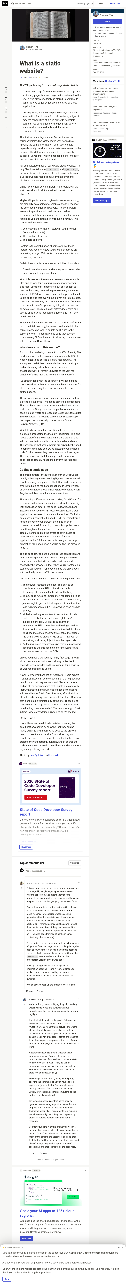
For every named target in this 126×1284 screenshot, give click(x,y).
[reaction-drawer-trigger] (6, 90)
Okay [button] (7, 1279)
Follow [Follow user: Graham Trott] (107, 21)
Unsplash (53, 755)
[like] (30, 991)
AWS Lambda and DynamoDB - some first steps (107, 127)
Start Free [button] (26, 1239)
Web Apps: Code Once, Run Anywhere (107, 111)
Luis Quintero (37, 755)
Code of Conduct (43, 1160)
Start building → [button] (102, 201)
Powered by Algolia (85, 4)
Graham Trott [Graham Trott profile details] (35, 999)
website (33, 77)
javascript (43, 77)
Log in (100, 3)
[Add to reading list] (6, 110)
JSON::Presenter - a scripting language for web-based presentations (107, 94)
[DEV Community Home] (5, 3)
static (24, 77)
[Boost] (6, 118)
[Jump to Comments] (6, 100)
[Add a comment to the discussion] (53, 872)
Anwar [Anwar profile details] (29, 883)
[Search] (12, 3)
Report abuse (58, 1160)
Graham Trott (32, 47)
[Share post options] (5, 127)
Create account (114, 3)
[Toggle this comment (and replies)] (22, 888)
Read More (26, 847)
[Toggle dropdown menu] (79, 764)
